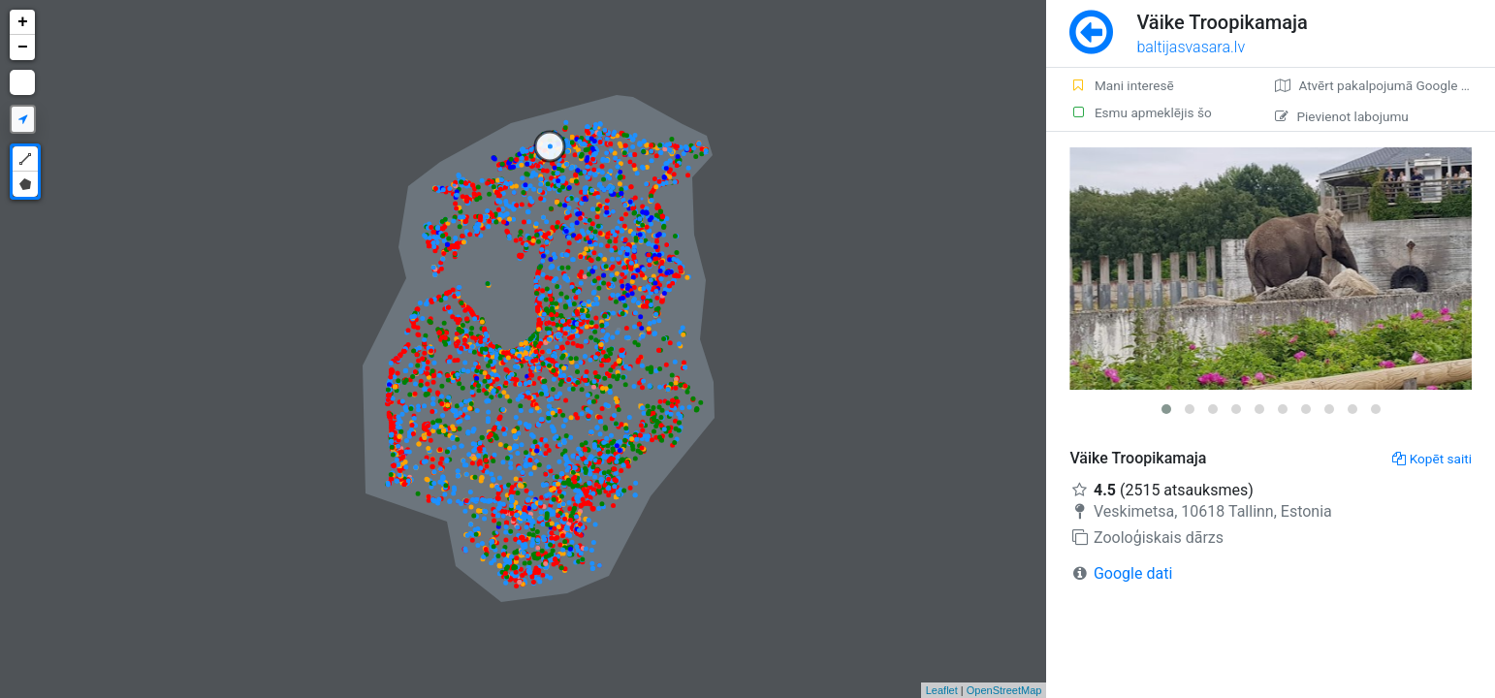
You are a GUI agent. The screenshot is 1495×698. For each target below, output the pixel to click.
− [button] (22, 47)
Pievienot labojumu (1341, 116)
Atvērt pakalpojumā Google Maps (1384, 85)
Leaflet (942, 690)
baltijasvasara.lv (1190, 47)
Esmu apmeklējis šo (1140, 112)
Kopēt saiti (1432, 458)
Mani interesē (1121, 85)
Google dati (1133, 573)
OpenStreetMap (1004, 690)
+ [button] (22, 22)
